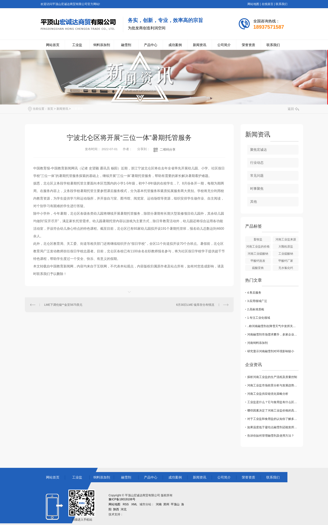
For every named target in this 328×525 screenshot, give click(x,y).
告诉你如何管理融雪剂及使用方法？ (270, 435)
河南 (159, 504)
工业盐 (77, 45)
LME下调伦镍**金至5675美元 (63, 304)
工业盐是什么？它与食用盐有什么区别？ (273, 402)
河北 (124, 509)
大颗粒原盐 (285, 246)
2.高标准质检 (255, 309)
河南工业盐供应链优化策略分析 (267, 393)
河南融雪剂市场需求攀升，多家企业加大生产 (273, 334)
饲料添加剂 (101, 45)
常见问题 (257, 175)
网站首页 (52, 45)
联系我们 (281, 4)
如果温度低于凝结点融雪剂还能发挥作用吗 (273, 427)
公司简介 (224, 45)
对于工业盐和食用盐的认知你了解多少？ (273, 419)
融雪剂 (126, 45)
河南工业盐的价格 (258, 246)
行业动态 (257, 162)
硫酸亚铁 (258, 268)
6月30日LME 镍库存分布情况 (195, 304)
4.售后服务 (254, 292)
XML (134, 504)
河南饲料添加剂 (257, 342)
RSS (126, 504)
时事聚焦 (77, 108)
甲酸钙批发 (258, 260)
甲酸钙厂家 (285, 260)
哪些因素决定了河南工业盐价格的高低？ (273, 410)
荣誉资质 (248, 45)
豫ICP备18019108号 (122, 499)
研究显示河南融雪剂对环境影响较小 (270, 351)
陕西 (116, 509)
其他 (253, 201)
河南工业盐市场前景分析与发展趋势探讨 (273, 385)
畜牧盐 (258, 239)
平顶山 (175, 504)
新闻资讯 (199, 45)
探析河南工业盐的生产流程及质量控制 (272, 377)
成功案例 (175, 45)
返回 (293, 109)
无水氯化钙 (285, 268)
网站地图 (253, 4)
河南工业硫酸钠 (258, 253)
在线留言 (267, 4)
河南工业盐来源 (285, 239)
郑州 (166, 504)
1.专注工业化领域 (258, 317)
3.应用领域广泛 (257, 301)
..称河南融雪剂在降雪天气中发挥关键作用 (273, 326)
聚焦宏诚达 (258, 149)
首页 (50, 108)
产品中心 (150, 45)
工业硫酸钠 (285, 253)
